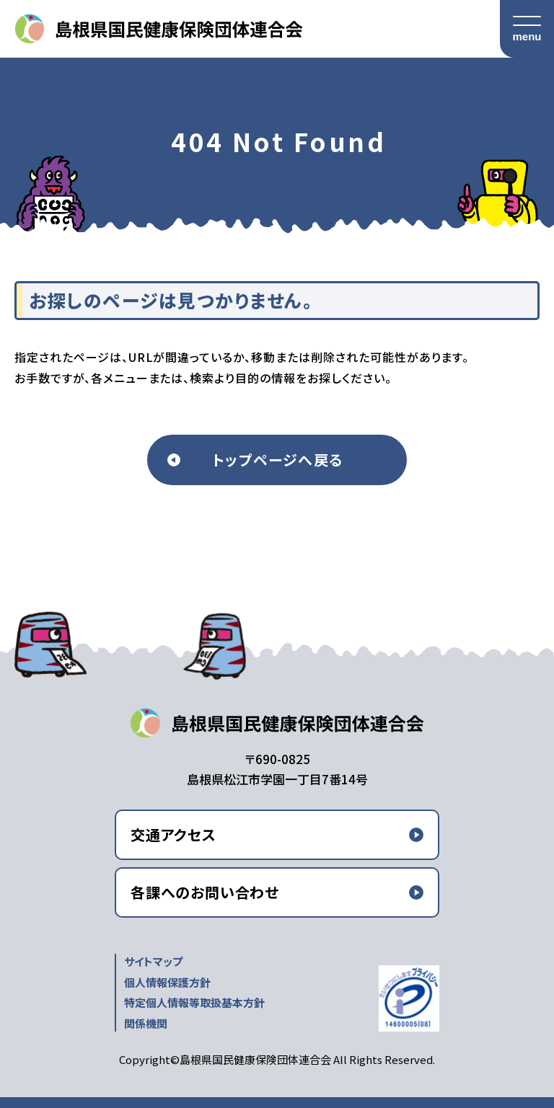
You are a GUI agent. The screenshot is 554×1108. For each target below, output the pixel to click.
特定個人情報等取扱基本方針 (194, 1002)
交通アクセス (173, 834)
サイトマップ (153, 961)
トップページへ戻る (277, 459)
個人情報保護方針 (167, 982)
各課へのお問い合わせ (205, 892)
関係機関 (145, 1023)
